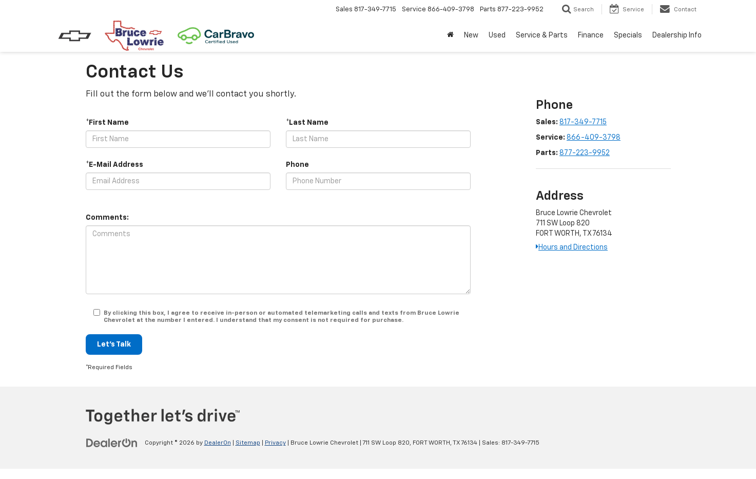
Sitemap (248, 443)
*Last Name (307, 122)
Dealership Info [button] (677, 35)
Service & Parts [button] (542, 35)
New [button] (471, 35)
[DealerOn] (112, 442)
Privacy (275, 443)
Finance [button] (591, 35)
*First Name (107, 122)
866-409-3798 (594, 137)
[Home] (450, 35)
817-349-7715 (583, 122)
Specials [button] (628, 35)
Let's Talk (114, 344)
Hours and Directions (572, 247)
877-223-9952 (584, 153)
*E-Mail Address (114, 164)
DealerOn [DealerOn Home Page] (217, 443)
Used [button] (497, 35)
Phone (297, 164)
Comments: (107, 217)
